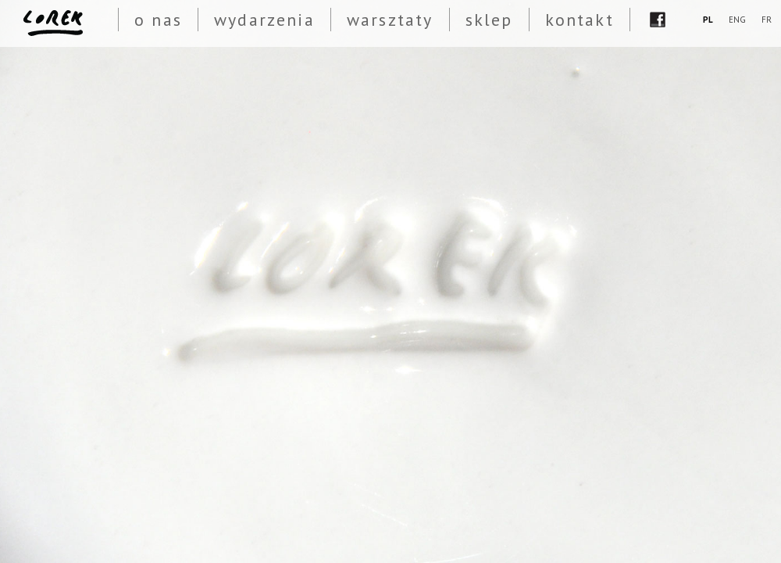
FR (766, 19)
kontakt (579, 19)
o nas (158, 19)
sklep (489, 19)
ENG (737, 19)
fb (657, 19)
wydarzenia (264, 19)
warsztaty (390, 19)
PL (708, 19)
